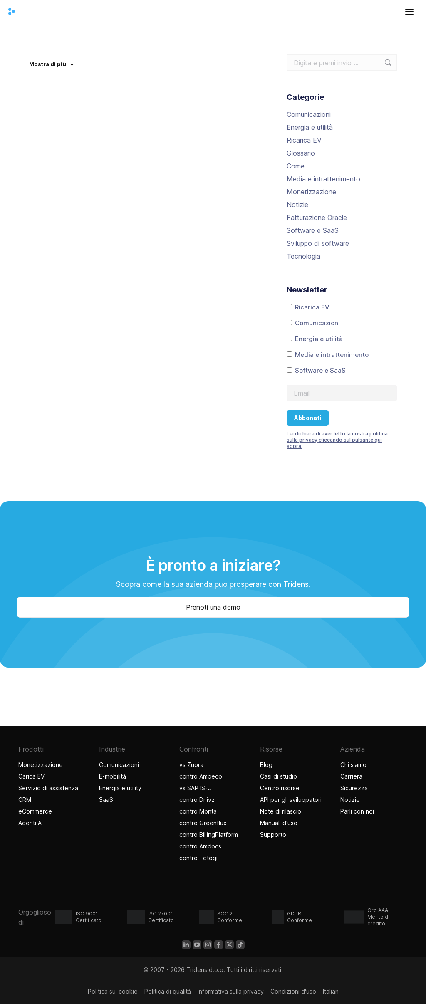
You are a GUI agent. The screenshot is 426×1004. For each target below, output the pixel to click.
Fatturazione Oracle (317, 217)
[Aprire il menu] (409, 11)
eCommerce (35, 811)
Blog (266, 764)
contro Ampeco (200, 776)
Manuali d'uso (278, 822)
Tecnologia (303, 256)
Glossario (301, 153)
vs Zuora (191, 764)
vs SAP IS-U (195, 787)
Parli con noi (357, 811)
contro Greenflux (203, 822)
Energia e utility (120, 787)
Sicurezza (354, 787)
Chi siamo (353, 764)
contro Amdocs (200, 846)
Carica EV (31, 776)
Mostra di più (51, 64)
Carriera (351, 776)
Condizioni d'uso (293, 991)
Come (296, 166)
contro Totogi (198, 857)
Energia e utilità (310, 127)
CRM (24, 799)
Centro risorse (280, 787)
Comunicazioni (309, 114)
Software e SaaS (313, 230)
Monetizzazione (311, 192)
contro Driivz (197, 799)
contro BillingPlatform (208, 834)
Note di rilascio (280, 811)
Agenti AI (31, 822)
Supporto (273, 834)
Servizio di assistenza (48, 787)
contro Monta (198, 811)
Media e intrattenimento (323, 179)
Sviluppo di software (318, 243)
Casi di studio (279, 776)
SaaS (106, 799)
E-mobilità (112, 776)
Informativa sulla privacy (231, 991)
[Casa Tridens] (11, 11)
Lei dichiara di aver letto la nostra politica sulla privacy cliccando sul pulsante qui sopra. (337, 439)
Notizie (297, 204)
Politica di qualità (167, 991)
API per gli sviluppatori (291, 799)
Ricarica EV (304, 140)
